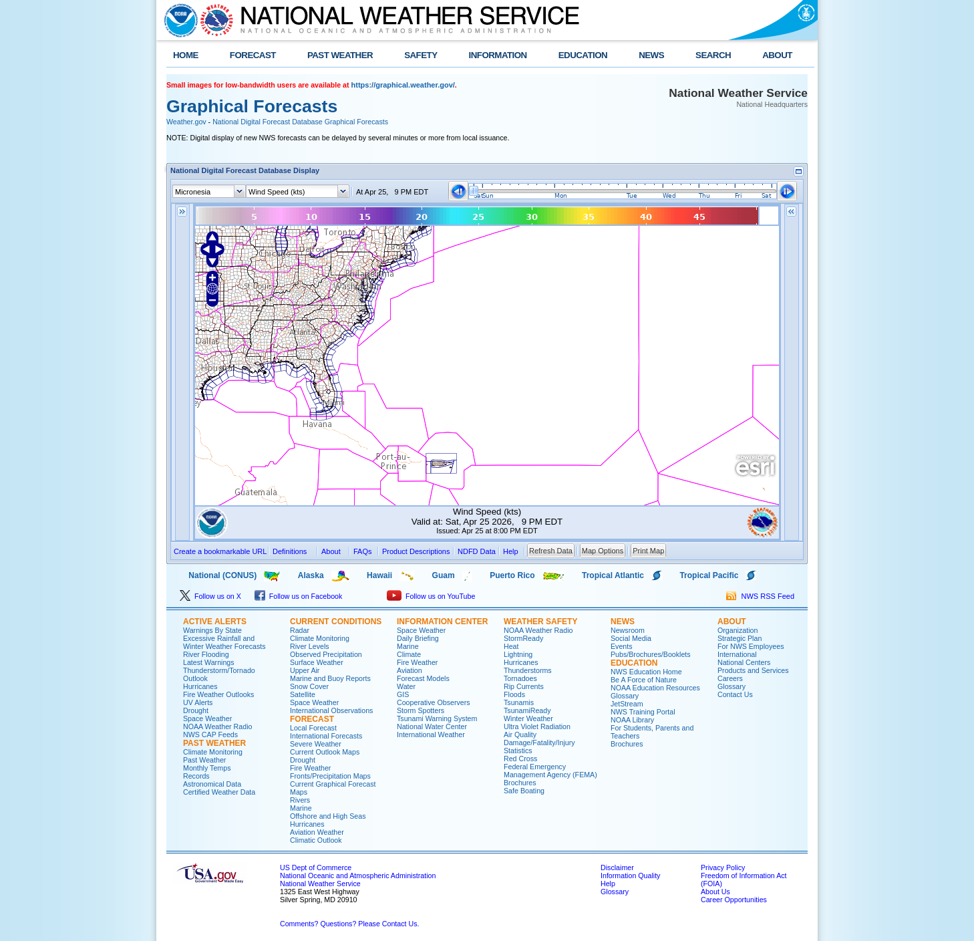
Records (196, 776)
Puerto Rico (512, 575)
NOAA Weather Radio (217, 726)
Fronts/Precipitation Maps (330, 776)
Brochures (520, 783)
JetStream (627, 704)
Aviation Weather (317, 832)
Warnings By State (212, 630)
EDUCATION (582, 55)
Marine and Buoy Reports (330, 678)
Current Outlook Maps (324, 752)
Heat (511, 646)
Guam (443, 575)
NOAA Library (632, 720)
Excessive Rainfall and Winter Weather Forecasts (224, 642)
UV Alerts (197, 702)
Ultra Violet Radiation (537, 726)
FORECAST (253, 55)
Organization (737, 630)
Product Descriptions (416, 551)
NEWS (651, 55)
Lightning (518, 654)
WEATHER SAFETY (540, 621)
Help (608, 884)
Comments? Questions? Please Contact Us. (349, 924)
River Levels (309, 646)
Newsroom (628, 630)
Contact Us (735, 694)
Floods (514, 694)
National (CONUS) (211, 575)
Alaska (311, 575)
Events (622, 646)
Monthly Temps (206, 768)
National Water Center (432, 726)
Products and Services (753, 670)
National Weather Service (320, 884)
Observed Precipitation (326, 654)
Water (406, 686)
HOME (185, 55)
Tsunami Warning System (437, 718)
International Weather (431, 734)
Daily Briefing (418, 638)
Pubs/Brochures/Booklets (651, 654)
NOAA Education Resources (655, 688)
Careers (730, 678)
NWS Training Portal (643, 712)
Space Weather (207, 718)
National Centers (743, 662)
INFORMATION (498, 55)
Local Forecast (313, 728)
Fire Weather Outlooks (218, 694)
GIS (403, 694)
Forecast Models (423, 678)
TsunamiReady (527, 710)
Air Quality (520, 734)
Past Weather (204, 760)
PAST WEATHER (340, 55)
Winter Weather (528, 718)
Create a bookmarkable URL (220, 551)
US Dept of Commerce (315, 867)
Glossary (625, 696)
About (331, 551)
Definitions (290, 551)
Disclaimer (617, 867)
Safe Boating (524, 791)
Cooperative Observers (433, 702)
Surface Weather (316, 662)
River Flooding (206, 654)
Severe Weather (315, 744)
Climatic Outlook (316, 840)
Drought (195, 710)
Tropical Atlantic (613, 575)
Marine (301, 808)
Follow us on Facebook (299, 596)
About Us (715, 892)
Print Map (648, 551)
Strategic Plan (739, 638)
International (737, 654)
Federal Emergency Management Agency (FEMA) (550, 771)
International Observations (331, 710)
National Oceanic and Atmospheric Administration (358, 875)
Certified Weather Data (219, 792)
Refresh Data (551, 551)
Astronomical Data (212, 784)
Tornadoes (520, 678)
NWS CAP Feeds (210, 734)
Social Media (631, 638)
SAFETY (420, 55)
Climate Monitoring (212, 752)
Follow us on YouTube (431, 596)
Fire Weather (310, 768)
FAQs (362, 551)
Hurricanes (200, 686)
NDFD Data (477, 551)
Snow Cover (309, 686)
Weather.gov (186, 122)
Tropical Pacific (708, 575)
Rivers (300, 800)
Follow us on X (210, 596)
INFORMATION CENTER (442, 621)
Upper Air (304, 670)
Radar (299, 630)
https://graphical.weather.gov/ (403, 85)
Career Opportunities (734, 900)
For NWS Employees (750, 646)
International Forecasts (326, 736)
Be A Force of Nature (644, 680)
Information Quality (630, 875)
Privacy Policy (723, 867)
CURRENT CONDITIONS (335, 621)
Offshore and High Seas (328, 816)
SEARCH (713, 55)
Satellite (302, 694)
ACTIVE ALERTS (215, 621)
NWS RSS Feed (760, 596)
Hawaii (379, 575)
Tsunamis (519, 702)
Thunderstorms (528, 670)
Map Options (602, 551)
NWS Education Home (646, 672)
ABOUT (777, 55)
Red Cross (520, 759)
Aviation (409, 670)
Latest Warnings (208, 662)
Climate (409, 654)
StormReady (523, 638)
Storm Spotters (420, 710)
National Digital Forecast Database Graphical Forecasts (300, 122)
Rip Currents (524, 686)
